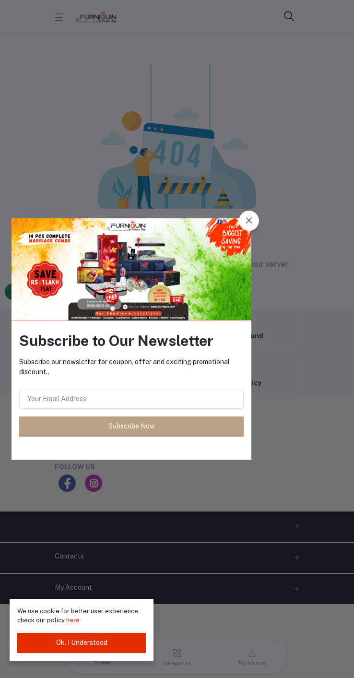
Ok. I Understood (81, 642)
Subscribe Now (131, 426)
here (73, 620)
